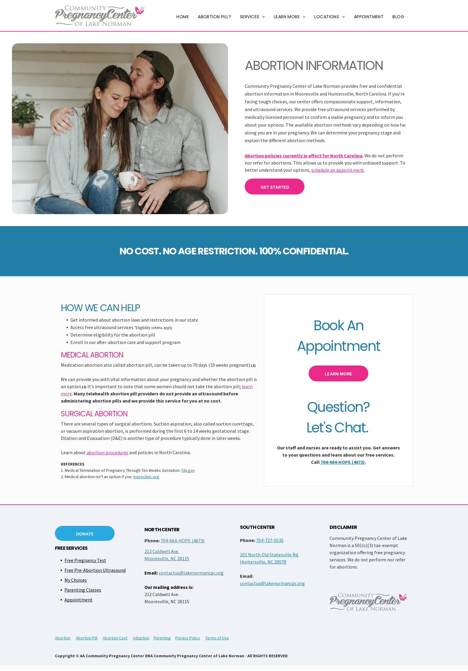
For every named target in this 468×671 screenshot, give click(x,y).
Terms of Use (217, 638)
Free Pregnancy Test (85, 560)
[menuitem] (182, 17)
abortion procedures (107, 452)
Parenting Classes (82, 590)
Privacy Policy (187, 638)
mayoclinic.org (146, 476)
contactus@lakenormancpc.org (191, 573)
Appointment (78, 600)
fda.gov (188, 470)
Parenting (162, 638)
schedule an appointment (337, 170)
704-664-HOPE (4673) (343, 462)
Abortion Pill (86, 638)
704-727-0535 (270, 540)
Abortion (62, 638)
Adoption (141, 638)
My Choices (75, 580)
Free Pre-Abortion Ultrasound (95, 570)
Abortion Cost (115, 638)
